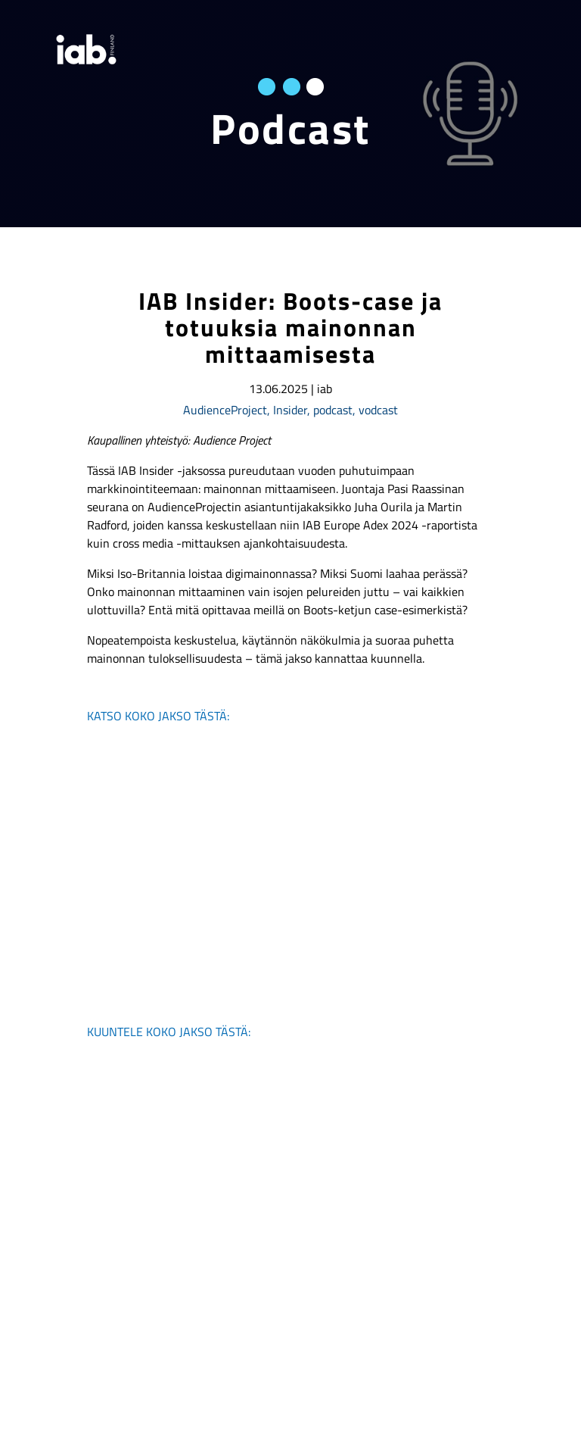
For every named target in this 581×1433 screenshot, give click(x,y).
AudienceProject (228, 410)
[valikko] (532, 49)
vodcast (378, 410)
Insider (293, 410)
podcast (336, 410)
